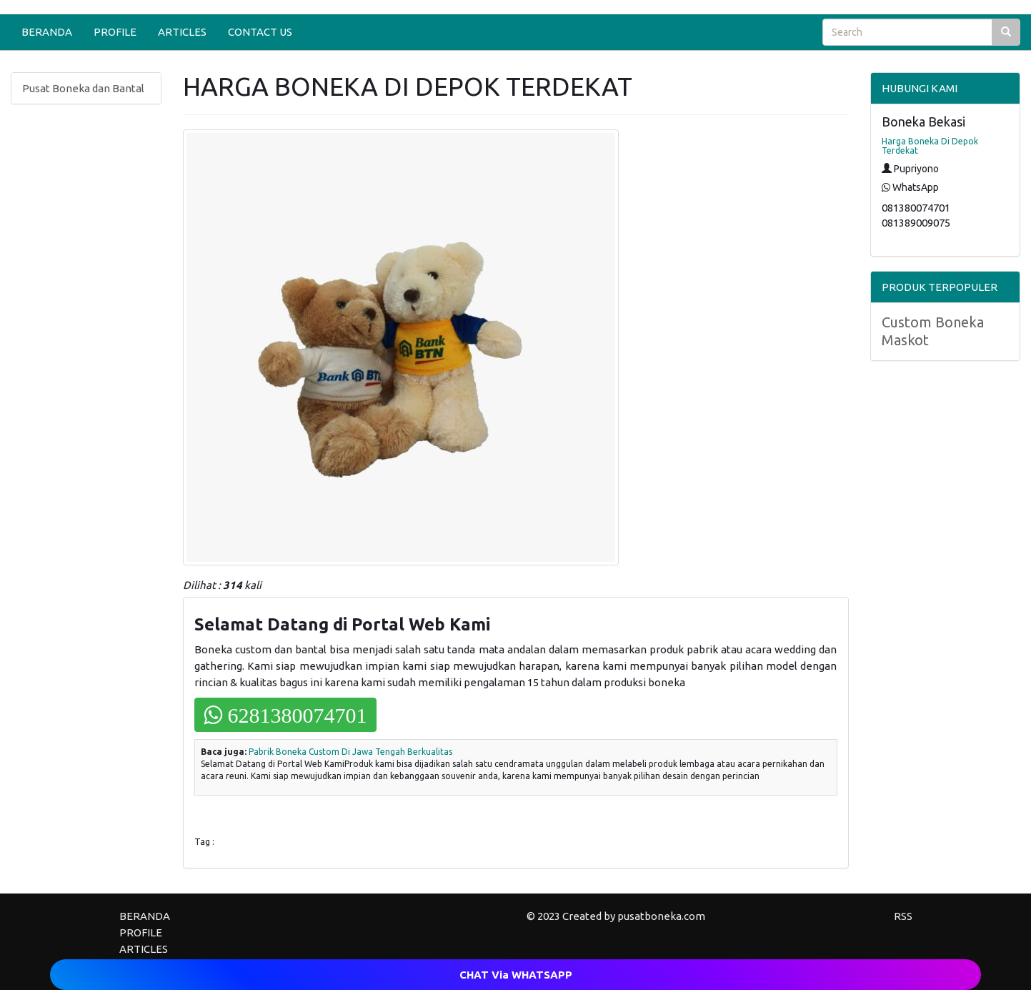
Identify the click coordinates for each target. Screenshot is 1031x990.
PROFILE (115, 32)
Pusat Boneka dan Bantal (83, 88)
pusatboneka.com (661, 916)
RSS (903, 916)
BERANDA (46, 32)
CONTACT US (260, 32)
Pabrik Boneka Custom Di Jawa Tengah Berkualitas (350, 751)
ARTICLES (182, 32)
